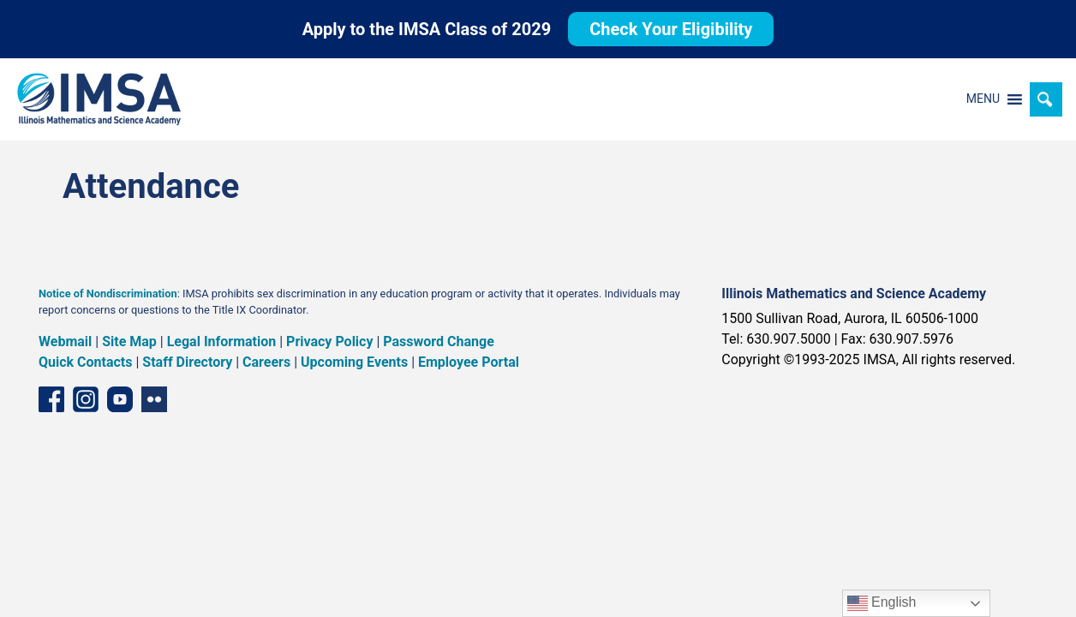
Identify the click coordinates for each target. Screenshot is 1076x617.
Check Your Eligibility (670, 29)
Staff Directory (187, 362)
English (882, 603)
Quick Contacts (86, 362)
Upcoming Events (354, 362)
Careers (266, 362)
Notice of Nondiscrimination (108, 293)
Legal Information (222, 341)
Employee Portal (468, 362)
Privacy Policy (329, 341)
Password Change (438, 341)
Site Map (129, 341)
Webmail (65, 341)
